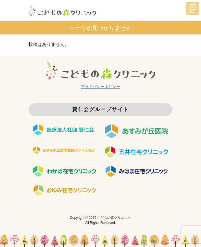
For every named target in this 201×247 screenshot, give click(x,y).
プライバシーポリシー (100, 86)
